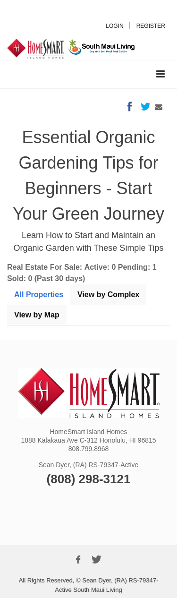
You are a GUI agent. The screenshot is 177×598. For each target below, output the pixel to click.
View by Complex (108, 294)
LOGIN (114, 26)
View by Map (36, 315)
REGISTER (150, 26)
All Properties (38, 294)
